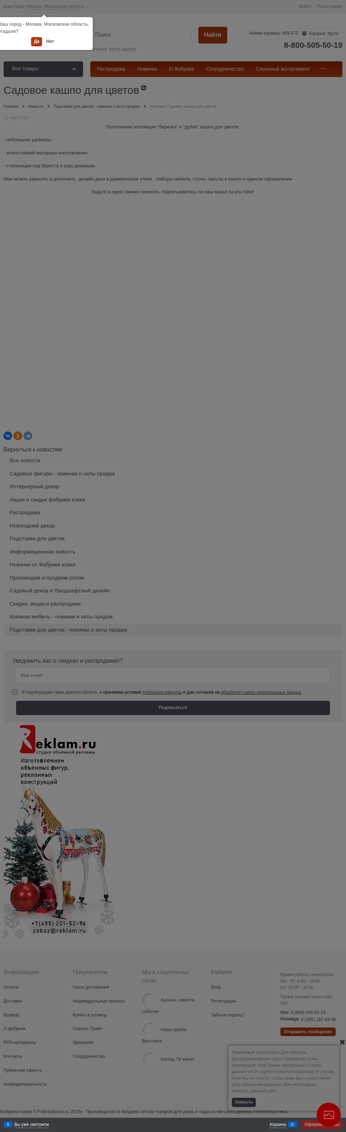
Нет (50, 41)
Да (36, 41)
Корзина (278, 1124)
